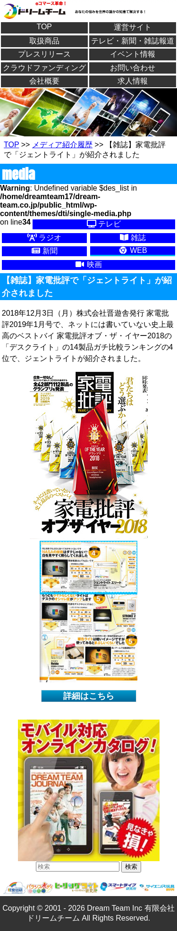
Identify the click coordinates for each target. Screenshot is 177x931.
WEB (132, 250)
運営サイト (133, 27)
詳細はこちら (88, 696)
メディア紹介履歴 (62, 145)
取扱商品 (44, 41)
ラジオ (44, 238)
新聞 (44, 251)
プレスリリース (44, 54)
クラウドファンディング (44, 68)
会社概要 (44, 81)
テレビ (104, 224)
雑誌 (132, 238)
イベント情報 (132, 54)
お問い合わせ (132, 68)
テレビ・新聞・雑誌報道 (132, 41)
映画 (88, 264)
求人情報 (133, 81)
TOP (44, 27)
